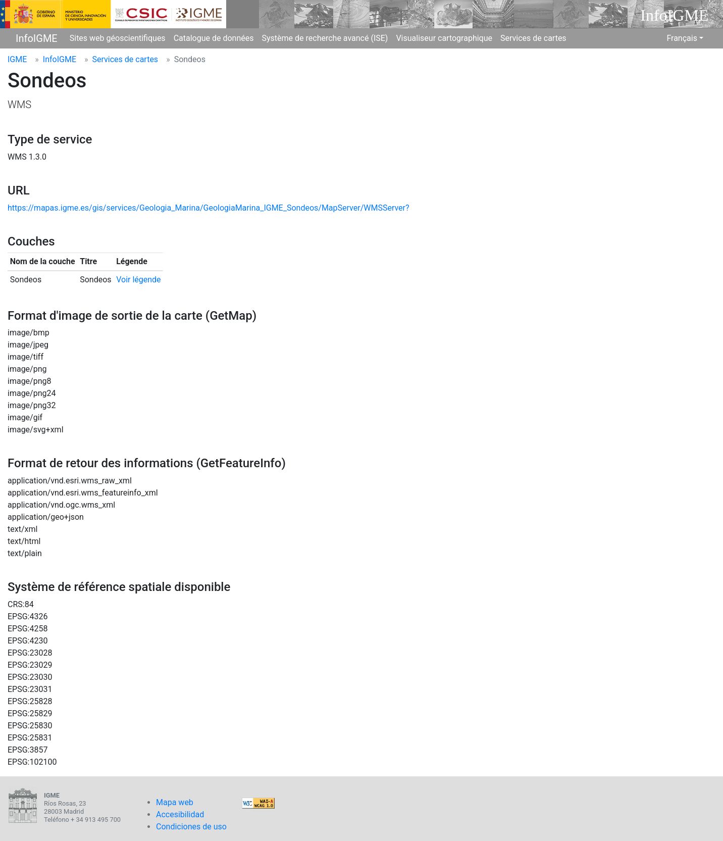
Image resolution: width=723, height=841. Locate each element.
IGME (17, 59)
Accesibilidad (180, 814)
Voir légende (138, 279)
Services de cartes (533, 38)
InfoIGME (37, 38)
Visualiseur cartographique (444, 38)
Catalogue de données (214, 38)
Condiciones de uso (191, 826)
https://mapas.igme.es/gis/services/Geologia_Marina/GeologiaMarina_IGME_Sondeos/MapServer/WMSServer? (208, 208)
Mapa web (174, 802)
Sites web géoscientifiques (118, 38)
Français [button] (681, 38)
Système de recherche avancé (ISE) (325, 38)
